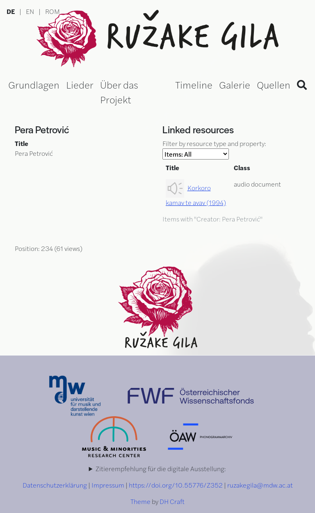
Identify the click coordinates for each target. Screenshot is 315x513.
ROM (52, 11)
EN (30, 11)
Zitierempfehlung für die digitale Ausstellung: (161, 468)
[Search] (302, 84)
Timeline (193, 84)
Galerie (234, 84)
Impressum (107, 485)
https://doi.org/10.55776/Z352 (176, 485)
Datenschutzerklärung (55, 485)
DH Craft (172, 501)
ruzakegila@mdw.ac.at (260, 485)
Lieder (80, 84)
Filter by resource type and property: (214, 149)
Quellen (273, 84)
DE (11, 11)
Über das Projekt (119, 92)
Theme (140, 501)
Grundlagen (33, 84)
